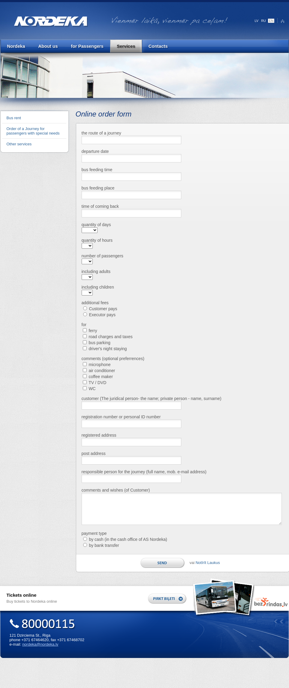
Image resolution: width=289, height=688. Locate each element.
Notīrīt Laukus (208, 562)
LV (257, 21)
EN (271, 21)
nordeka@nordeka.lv (40, 644)
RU (263, 21)
